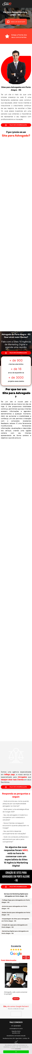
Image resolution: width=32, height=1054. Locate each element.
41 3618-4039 (16, 1026)
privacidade (18, 1048)
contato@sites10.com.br (16, 1028)
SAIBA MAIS (16, 998)
